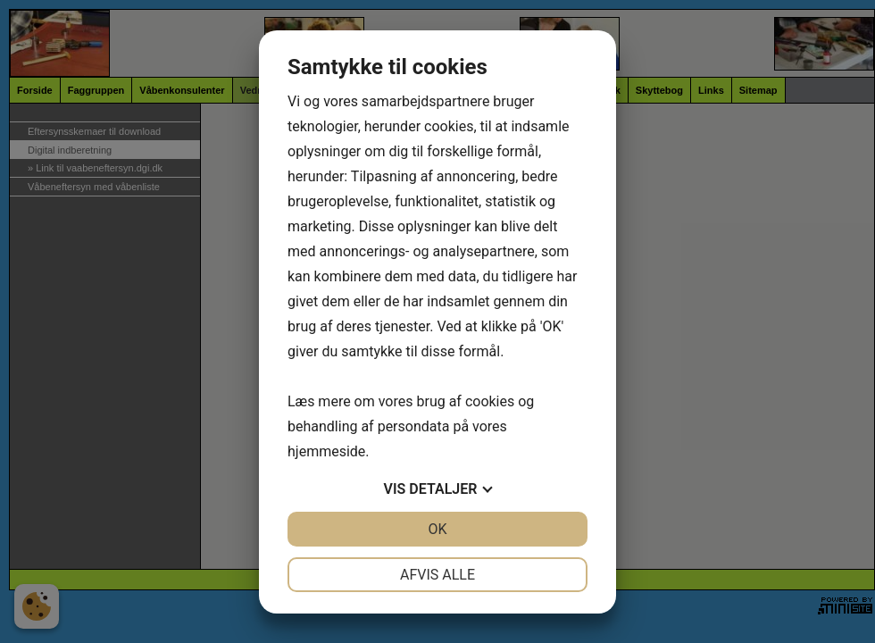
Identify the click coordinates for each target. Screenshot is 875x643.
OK (437, 529)
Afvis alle (437, 574)
